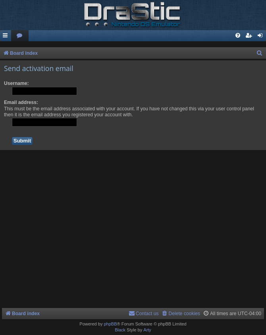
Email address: (21, 102)
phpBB (110, 324)
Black (120, 329)
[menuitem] (19, 36)
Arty (147, 329)
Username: (16, 83)
